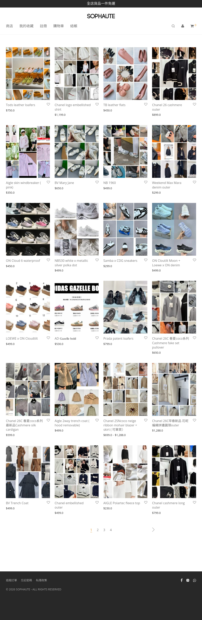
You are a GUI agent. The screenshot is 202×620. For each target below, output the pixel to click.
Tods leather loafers (20, 105)
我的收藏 (26, 26)
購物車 (58, 26)
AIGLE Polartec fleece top (121, 503)
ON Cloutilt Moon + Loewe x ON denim (166, 262)
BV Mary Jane (64, 183)
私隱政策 (41, 580)
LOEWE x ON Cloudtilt (22, 338)
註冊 (43, 26)
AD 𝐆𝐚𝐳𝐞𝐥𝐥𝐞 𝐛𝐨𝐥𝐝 (66, 338)
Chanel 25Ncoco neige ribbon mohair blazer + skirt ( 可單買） (120, 425)
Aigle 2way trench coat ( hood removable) (72, 423)
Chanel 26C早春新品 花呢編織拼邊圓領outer (170, 423)
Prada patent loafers (118, 338)
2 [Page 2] (98, 530)
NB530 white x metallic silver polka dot (71, 262)
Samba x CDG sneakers (120, 260)
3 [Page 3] (104, 530)
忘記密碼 (26, 580)
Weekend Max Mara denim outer (166, 185)
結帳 (73, 26)
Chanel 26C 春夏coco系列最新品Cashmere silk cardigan (24, 425)
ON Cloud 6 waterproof (23, 260)
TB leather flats (114, 105)
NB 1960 (109, 183)
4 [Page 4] (111, 530)
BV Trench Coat (17, 503)
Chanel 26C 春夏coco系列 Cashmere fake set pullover (170, 343)
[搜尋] (173, 26)
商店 (9, 26)
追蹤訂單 (11, 580)
